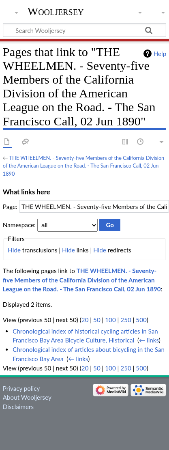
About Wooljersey (27, 397)
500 (141, 319)
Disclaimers (18, 406)
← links (149, 340)
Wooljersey (56, 11)
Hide (14, 250)
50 (97, 319)
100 (110, 319)
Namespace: (19, 224)
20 (85, 319)
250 (125, 319)
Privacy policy (21, 388)
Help (160, 53)
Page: (10, 206)
